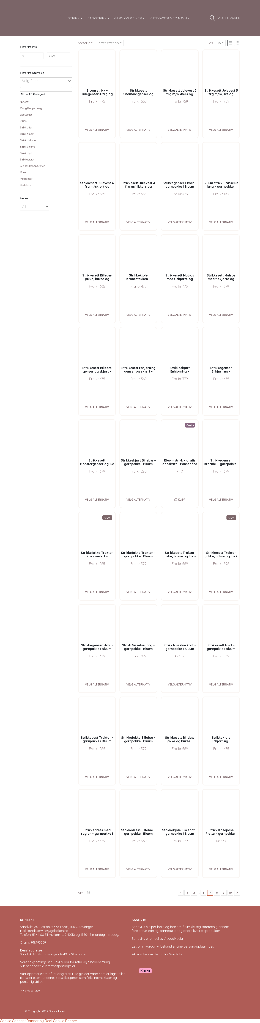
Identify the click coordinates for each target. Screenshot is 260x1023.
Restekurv (26, 185)
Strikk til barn (27, 134)
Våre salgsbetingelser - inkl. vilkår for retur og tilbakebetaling (65, 962)
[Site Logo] (33, 18)
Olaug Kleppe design (31, 108)
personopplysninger (198, 946)
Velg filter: (30, 80)
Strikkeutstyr (27, 159)
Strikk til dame (28, 140)
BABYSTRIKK (97, 18)
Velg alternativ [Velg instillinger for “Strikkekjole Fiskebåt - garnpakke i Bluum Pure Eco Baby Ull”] (180, 869)
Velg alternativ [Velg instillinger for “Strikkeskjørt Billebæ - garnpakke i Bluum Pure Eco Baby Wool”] (138, 499)
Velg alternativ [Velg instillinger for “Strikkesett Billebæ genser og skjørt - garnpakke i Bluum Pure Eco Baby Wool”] (97, 407)
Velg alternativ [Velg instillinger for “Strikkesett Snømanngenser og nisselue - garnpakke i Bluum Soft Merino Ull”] (138, 129)
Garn (23, 172)
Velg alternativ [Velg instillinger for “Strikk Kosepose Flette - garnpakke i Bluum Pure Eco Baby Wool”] (221, 869)
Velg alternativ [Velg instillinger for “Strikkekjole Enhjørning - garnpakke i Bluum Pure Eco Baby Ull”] (221, 777)
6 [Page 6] (203, 892)
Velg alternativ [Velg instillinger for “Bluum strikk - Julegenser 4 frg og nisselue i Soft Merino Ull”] (97, 129)
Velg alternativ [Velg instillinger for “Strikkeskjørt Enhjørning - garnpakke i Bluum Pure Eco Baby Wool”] (180, 407)
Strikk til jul (26, 153)
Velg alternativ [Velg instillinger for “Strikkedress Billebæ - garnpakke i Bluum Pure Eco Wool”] (138, 869)
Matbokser (26, 178)
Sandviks (138, 927)
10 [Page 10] (230, 892)
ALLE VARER (230, 18)
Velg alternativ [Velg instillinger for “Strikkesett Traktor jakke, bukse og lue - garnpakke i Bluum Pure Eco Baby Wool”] (180, 592)
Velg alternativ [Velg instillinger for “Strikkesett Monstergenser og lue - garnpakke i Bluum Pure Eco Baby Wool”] (97, 499)
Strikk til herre (27, 146)
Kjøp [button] (181, 499)
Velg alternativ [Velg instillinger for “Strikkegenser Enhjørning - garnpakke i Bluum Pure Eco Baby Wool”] (221, 407)
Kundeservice (31, 990)
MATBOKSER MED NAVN (168, 18)
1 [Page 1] (187, 892)
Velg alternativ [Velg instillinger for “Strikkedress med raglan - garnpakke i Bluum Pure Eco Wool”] (97, 869)
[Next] (237, 893)
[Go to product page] (97, 68)
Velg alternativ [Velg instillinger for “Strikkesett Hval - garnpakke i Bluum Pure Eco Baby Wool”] (221, 684)
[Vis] (221, 43)
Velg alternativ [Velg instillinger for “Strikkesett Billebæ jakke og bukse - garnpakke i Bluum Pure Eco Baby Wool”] (180, 777)
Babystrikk (26, 114)
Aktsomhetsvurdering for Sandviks (157, 954)
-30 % (23, 121)
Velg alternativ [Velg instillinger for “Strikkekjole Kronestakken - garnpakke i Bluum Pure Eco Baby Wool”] (138, 315)
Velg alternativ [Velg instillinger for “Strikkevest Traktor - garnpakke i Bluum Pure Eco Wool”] (97, 777)
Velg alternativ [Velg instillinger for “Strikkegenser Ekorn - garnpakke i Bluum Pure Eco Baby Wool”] (180, 222)
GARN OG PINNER (128, 18)
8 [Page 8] (217, 892)
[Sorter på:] (109, 43)
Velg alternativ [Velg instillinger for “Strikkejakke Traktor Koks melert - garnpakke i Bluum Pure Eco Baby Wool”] (97, 592)
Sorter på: (85, 43)
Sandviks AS (57, 1011)
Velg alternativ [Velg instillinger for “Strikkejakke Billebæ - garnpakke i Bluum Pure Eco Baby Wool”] (138, 777)
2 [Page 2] (194, 892)
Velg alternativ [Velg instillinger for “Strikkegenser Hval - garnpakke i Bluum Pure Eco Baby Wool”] (97, 684)
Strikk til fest (26, 127)
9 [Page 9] (224, 892)
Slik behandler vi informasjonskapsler (47, 966)
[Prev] (181, 893)
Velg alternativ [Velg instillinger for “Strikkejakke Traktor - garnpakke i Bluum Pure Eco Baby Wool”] (138, 592)
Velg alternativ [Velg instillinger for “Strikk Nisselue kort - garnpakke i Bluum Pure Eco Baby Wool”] (180, 684)
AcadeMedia (173, 939)
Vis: (211, 43)
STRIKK (74, 18)
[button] (212, 18)
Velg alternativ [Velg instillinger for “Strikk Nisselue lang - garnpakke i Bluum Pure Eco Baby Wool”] (138, 684)
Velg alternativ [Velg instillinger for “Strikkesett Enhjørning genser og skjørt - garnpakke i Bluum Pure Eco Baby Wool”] (138, 407)
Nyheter (24, 102)
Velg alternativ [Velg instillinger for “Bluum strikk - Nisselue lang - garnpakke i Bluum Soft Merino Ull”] (221, 222)
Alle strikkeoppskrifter (32, 166)
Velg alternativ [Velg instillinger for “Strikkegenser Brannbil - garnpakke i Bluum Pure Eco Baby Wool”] (221, 499)
